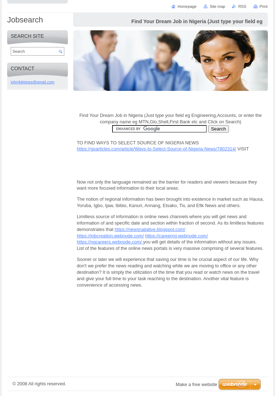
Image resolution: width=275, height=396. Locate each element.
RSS (242, 6)
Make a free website (196, 384)
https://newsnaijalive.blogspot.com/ (150, 229)
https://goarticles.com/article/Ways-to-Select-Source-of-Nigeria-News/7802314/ (156, 148)
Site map (217, 6)
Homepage (187, 6)
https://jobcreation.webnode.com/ (110, 235)
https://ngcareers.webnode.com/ (110, 242)
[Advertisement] (170, 331)
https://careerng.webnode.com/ (176, 235)
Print (264, 6)
